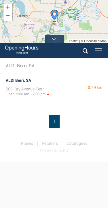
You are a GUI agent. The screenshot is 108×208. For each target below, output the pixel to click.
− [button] (8, 16)
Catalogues (77, 143)
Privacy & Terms (54, 150)
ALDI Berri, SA (18, 80)
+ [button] (8, 7)
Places (27, 143)
